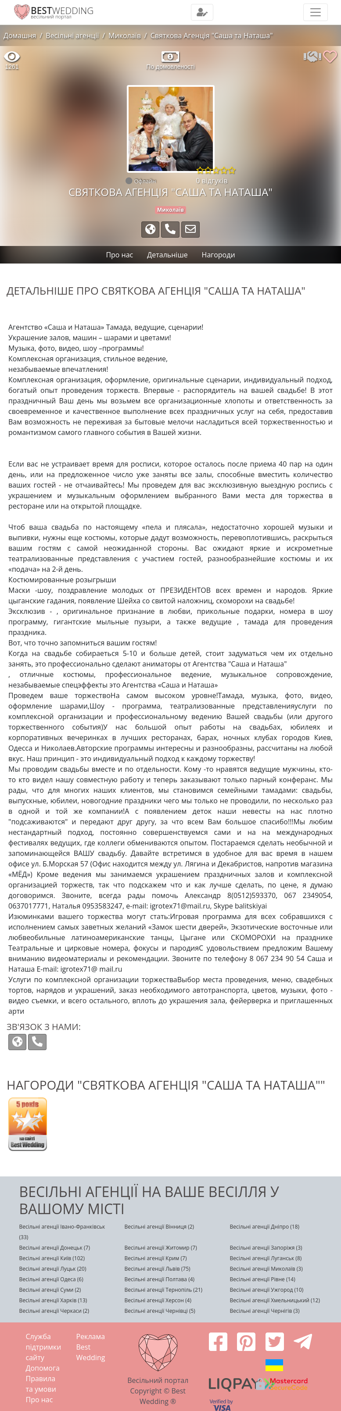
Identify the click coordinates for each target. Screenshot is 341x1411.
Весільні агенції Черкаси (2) (54, 1311)
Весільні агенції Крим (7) (156, 1258)
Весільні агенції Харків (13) (53, 1300)
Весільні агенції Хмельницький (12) (275, 1300)
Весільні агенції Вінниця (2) (159, 1226)
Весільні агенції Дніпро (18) (265, 1226)
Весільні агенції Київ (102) (52, 1258)
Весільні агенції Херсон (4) (158, 1300)
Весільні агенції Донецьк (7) (54, 1247)
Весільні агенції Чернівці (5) (160, 1311)
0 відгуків (212, 180)
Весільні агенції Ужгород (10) (267, 1289)
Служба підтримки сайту (43, 1347)
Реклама (90, 1336)
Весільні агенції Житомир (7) (161, 1247)
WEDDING (62, 10)
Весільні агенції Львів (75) (157, 1268)
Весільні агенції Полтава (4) (160, 1279)
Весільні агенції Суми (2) (50, 1289)
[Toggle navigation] (202, 12)
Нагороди (218, 255)
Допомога (43, 1368)
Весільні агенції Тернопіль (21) (164, 1289)
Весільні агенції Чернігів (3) (265, 1311)
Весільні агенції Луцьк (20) (52, 1268)
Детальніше (167, 255)
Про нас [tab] (119, 255)
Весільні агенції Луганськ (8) (266, 1258)
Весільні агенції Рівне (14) (262, 1279)
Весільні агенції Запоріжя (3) (266, 1247)
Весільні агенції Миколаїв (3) (266, 1268)
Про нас (39, 1399)
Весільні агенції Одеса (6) (51, 1279)
